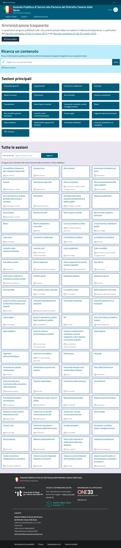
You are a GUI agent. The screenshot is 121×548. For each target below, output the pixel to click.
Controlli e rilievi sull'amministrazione (41, 114)
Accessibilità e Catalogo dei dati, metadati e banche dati (13, 169)
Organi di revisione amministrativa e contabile (43, 332)
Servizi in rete (8, 425)
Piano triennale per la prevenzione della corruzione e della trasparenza (15, 384)
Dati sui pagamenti (40, 262)
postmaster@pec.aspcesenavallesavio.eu (28, 534)
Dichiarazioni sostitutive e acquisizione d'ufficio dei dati (14, 277)
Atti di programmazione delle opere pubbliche (105, 183)
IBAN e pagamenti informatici (105, 289)
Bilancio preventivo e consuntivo (41, 225)
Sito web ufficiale (9, 2)
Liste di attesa (8, 317)
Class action (7, 237)
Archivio (6, 182)
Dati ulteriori (98, 262)
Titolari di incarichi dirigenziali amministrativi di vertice (75, 457)
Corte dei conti (39, 248)
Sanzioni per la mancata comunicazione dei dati (42, 413)
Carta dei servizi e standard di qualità (105, 225)
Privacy (40, 544)
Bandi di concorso (10, 95)
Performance (38, 95)
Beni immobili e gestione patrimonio (12, 114)
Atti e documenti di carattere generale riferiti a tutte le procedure (14, 198)
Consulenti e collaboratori (73, 86)
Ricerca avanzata (8, 67)
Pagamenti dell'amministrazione (105, 113)
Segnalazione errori (54, 544)
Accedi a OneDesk (71, 544)
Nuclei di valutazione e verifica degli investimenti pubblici (45, 318)
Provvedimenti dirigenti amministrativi (12, 399)
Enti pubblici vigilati (71, 289)
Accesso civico (38, 168)
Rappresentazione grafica (73, 397)
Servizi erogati (69, 113)
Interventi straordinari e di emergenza (103, 123)
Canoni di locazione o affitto (74, 223)
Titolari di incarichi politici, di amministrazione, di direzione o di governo (105, 458)
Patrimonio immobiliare (42, 353)
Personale (97, 86)
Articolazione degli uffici (42, 182)
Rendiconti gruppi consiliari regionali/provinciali (13, 413)
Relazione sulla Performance (105, 397)
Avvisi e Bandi (8, 212)
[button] (114, 2)
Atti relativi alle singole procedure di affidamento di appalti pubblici (74, 198)
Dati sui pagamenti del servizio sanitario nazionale (75, 263)
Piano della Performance (103, 367)
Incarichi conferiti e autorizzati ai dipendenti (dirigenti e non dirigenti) (14, 303)
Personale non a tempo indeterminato (12, 368)
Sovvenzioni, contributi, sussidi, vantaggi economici (75, 105)
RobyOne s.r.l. (82, 499)
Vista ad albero (10, 39)
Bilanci (96, 104)
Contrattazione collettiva (73, 237)
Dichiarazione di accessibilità (24, 544)
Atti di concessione (71, 182)
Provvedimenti (9, 104)
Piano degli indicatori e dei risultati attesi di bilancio (74, 368)
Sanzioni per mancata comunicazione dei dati (72, 413)
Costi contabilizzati (71, 248)
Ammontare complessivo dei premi (105, 169)
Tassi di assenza (9, 439)
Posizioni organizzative (42, 381)
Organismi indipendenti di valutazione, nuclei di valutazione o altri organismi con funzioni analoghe (74, 335)
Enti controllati (69, 95)
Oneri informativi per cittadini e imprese (106, 318)
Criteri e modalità (100, 248)
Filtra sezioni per (8, 155)
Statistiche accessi (41, 16)
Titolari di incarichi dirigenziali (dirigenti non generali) (44, 457)
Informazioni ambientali (72, 122)
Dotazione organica (101, 275)
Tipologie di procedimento (104, 439)
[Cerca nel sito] (115, 9)
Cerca (116, 62)
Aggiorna (49, 155)
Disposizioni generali (11, 86)
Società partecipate (71, 425)
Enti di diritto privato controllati (45, 289)
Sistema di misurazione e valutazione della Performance (45, 426)
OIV (65, 317)
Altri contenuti (9, 131)
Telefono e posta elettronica (44, 439)
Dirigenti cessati (39, 275)
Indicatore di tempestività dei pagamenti (44, 302)
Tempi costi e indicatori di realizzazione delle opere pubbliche (73, 442)
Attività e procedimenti (102, 95)
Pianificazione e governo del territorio (44, 123)
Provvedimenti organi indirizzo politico (45, 399)
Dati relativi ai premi (10, 262)
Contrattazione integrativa (104, 237)
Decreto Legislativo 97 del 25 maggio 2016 (74, 33)
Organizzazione (39, 86)
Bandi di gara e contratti (42, 104)
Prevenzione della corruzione (75, 381)
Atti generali (38, 195)
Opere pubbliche (10, 122)
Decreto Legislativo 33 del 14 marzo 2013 (26, 33)
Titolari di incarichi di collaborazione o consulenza (14, 457)
